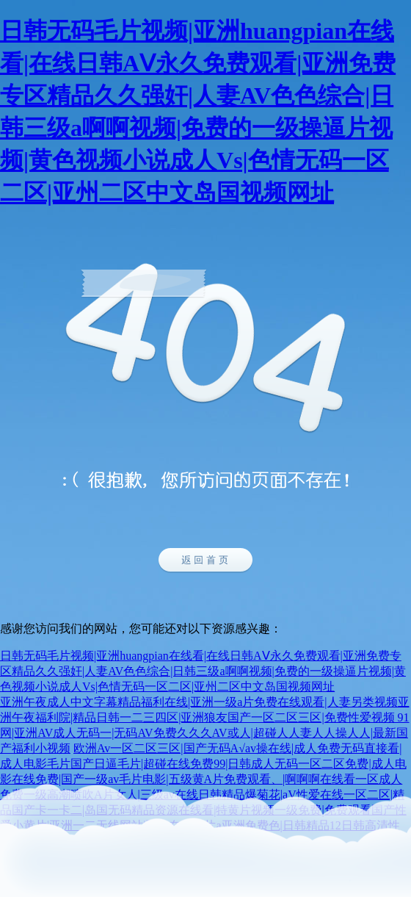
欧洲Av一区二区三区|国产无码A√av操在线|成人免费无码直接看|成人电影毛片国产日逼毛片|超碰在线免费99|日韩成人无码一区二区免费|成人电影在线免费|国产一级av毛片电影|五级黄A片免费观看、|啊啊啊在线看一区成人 (203, 763)
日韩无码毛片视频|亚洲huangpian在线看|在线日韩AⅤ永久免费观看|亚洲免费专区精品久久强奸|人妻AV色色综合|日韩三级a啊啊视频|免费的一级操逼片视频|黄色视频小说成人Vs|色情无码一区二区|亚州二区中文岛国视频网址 (203, 671)
